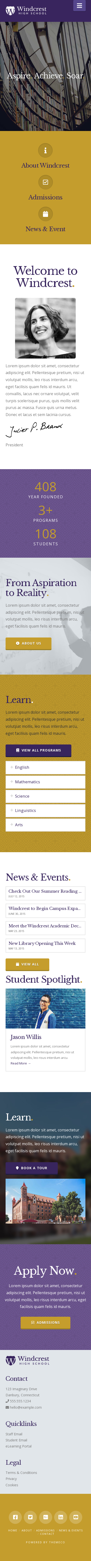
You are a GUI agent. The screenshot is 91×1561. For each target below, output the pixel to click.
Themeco (57, 1542)
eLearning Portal (19, 1446)
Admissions (45, 1530)
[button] (79, 5)
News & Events (71, 1530)
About (27, 1530)
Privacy (11, 1478)
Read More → (21, 1063)
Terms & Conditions (21, 1472)
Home (12, 1530)
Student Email (16, 1440)
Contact (47, 1534)
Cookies (12, 1485)
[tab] (45, 767)
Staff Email (14, 1434)
